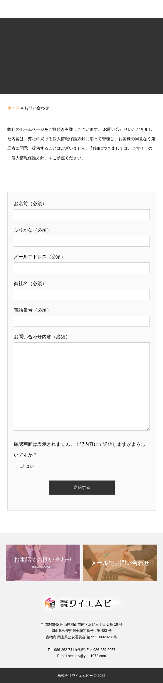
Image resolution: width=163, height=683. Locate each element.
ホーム (13, 108)
